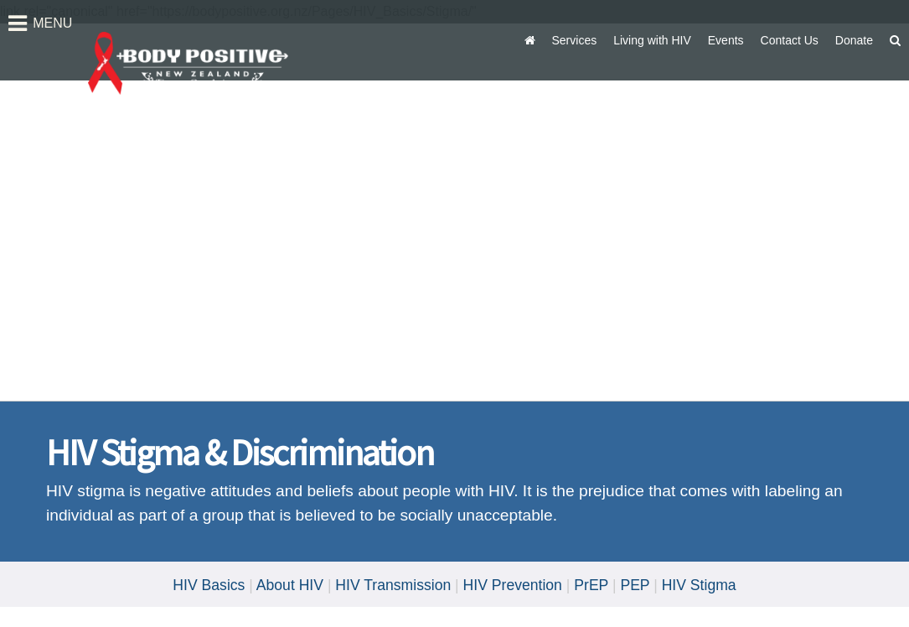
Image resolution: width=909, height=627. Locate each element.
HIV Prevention (512, 585)
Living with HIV (652, 40)
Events (726, 40)
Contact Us (790, 40)
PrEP (591, 585)
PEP (634, 585)
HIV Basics (209, 585)
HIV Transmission (393, 585)
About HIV (289, 585)
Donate (854, 40)
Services (574, 40)
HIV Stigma (699, 585)
